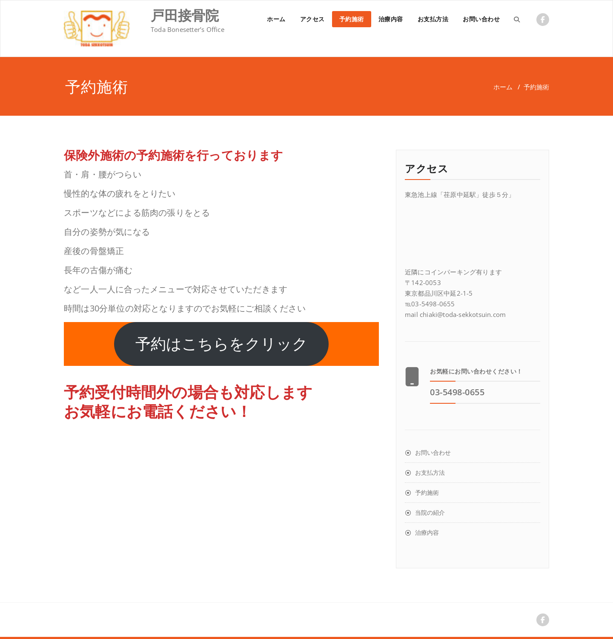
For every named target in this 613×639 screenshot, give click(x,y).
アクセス (312, 19)
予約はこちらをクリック (221, 344)
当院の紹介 (430, 512)
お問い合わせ (481, 19)
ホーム (276, 19)
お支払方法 (433, 19)
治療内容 (390, 19)
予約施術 (351, 19)
